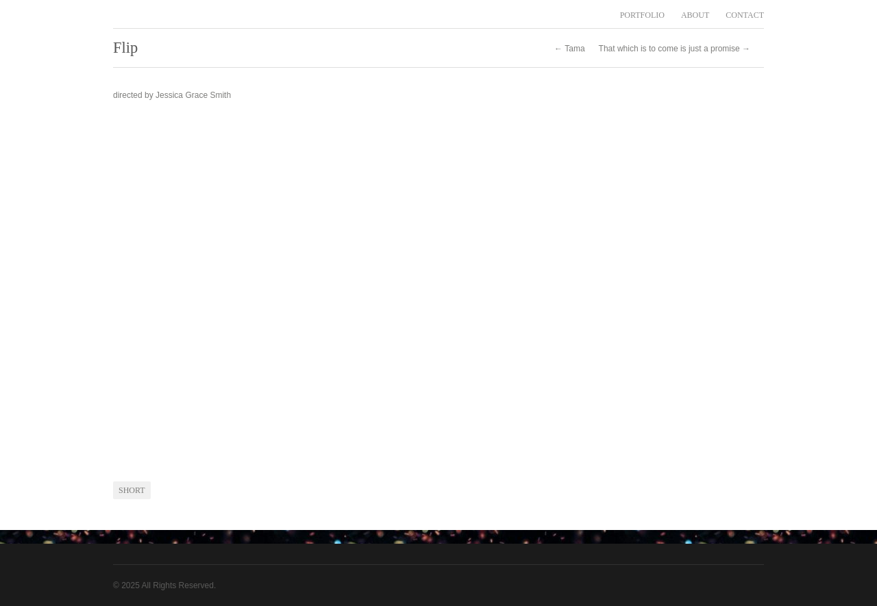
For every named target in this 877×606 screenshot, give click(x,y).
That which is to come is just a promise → (674, 49)
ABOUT (695, 15)
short (132, 490)
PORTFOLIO (642, 15)
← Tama (569, 49)
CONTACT (745, 15)
